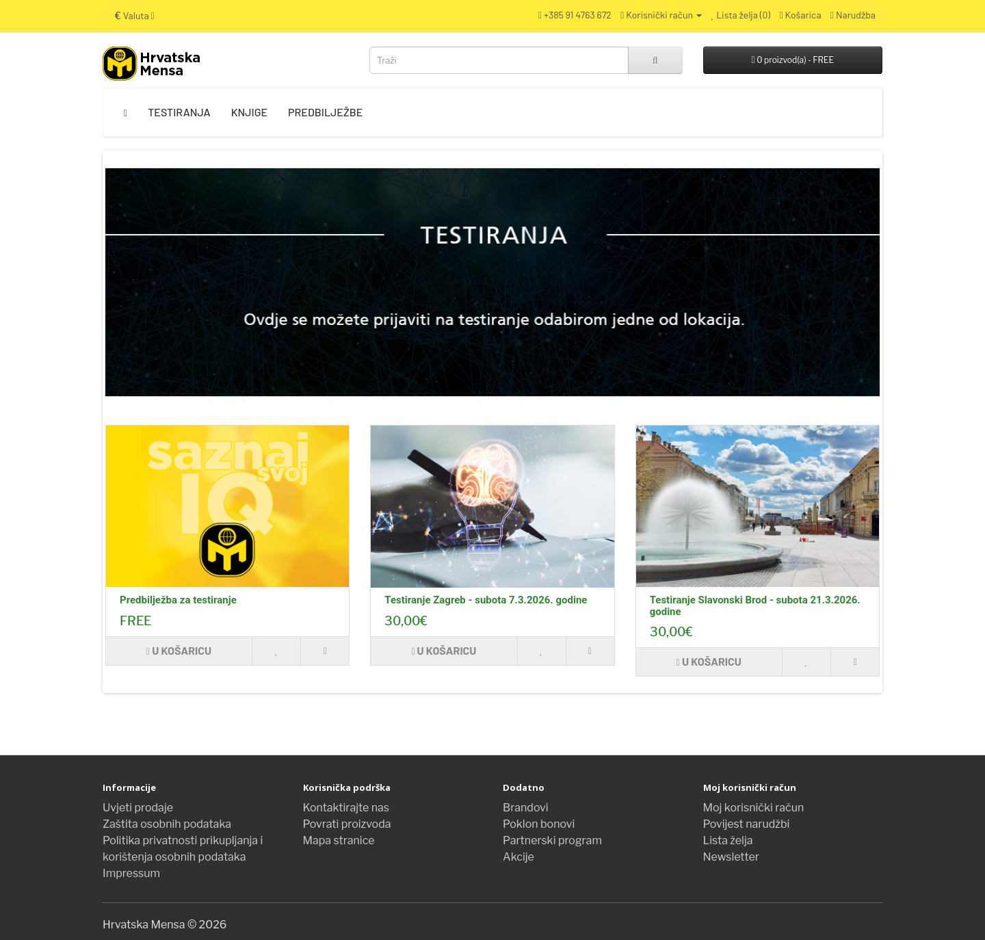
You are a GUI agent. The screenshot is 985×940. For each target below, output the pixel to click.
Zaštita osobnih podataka (167, 824)
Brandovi (526, 807)
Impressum (131, 873)
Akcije (518, 856)
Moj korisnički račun (753, 807)
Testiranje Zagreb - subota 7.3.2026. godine (485, 600)
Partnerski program (552, 840)
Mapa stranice (339, 840)
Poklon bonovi (539, 824)
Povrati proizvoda (347, 824)
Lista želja (728, 840)
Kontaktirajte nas (346, 807)
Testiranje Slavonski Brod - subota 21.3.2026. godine (755, 606)
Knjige (249, 111)
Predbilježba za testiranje (178, 600)
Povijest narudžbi (746, 824)
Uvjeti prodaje (138, 807)
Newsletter (731, 856)
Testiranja (179, 111)
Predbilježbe (325, 111)
